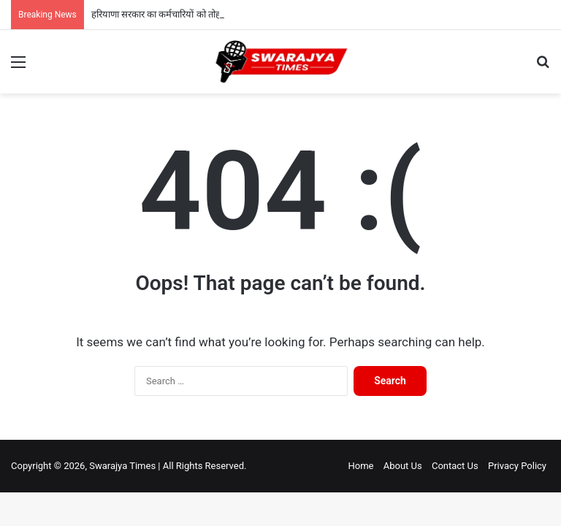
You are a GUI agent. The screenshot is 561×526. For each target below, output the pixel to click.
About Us (402, 465)
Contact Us (455, 465)
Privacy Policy (517, 465)
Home (360, 465)
